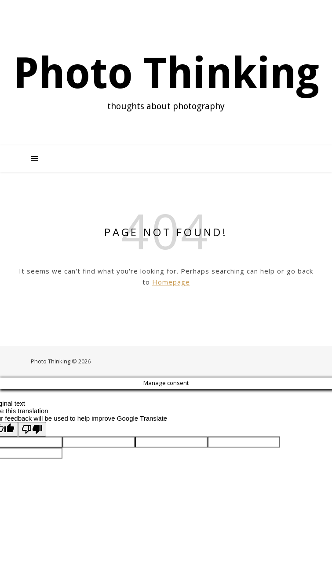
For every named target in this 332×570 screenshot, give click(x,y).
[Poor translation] (32, 429)
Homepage (171, 282)
